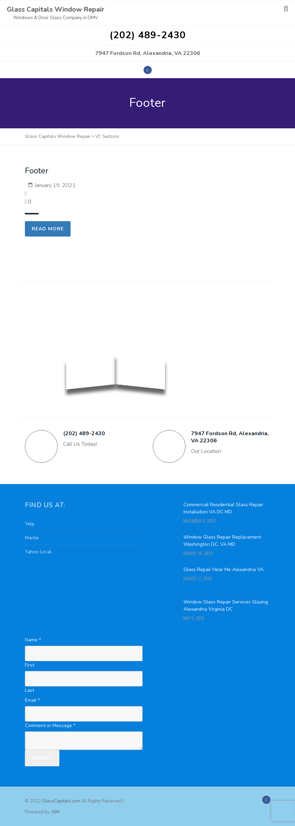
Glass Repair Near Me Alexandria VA (223, 569)
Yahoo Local (38, 552)
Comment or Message (50, 725)
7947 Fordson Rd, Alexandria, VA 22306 (147, 53)
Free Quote (243, 299)
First (29, 665)
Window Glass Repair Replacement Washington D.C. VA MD (222, 540)
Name (33, 640)
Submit (42, 758)
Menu (265, 10)
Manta (32, 538)
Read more (48, 229)
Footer (36, 170)
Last (29, 690)
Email (32, 700)
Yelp (29, 524)
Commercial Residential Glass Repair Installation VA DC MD (223, 508)
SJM (55, 812)
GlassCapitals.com (61, 801)
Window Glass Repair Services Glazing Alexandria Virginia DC (225, 605)
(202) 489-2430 (147, 35)
